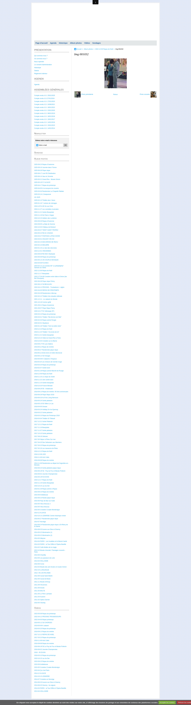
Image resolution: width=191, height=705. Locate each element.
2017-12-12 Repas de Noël (43, 424)
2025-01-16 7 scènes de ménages (45, 203)
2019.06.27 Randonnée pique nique (46, 350)
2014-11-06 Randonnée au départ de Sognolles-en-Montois (51, 464)
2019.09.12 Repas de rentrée (44, 347)
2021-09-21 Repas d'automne (44, 305)
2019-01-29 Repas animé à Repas (45, 489)
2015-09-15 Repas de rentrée (44, 492)
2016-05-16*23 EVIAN (41, 477)
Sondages (96, 43)
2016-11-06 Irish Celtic (41, 457)
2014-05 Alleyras (39, 538)
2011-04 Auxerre (39, 597)
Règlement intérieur (40, 73)
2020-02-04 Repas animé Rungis (45, 320)
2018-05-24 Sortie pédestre (43, 400)
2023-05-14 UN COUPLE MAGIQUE (46, 260)
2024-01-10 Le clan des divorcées (45, 248)
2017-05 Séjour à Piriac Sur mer (45, 439)
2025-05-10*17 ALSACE (42, 182)
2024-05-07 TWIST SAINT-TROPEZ (46, 230)
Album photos (76, 43)
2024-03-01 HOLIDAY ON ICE (44, 239)
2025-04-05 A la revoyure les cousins (46, 188)
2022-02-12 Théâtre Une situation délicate (48, 296)
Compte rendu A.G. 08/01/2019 (44, 113)
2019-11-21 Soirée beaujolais (44, 335)
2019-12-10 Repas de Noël (43, 329)
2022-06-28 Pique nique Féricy (44, 281)
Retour (115, 94)
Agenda (53, 43)
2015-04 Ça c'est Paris (41, 670)
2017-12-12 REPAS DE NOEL (44, 634)
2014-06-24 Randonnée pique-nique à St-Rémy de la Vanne (51, 525)
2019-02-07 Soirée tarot (42, 368)
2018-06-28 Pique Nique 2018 (44, 395)
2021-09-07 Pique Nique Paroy (44, 308)
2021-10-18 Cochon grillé (42, 302)
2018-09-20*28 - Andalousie (43, 389)
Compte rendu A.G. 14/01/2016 (44, 122)
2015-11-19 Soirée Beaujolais (44, 483)
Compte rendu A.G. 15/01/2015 (44, 125)
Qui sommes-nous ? (41, 56)
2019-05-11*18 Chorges (42, 356)
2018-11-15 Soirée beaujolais (44, 383)
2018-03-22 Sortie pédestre (43, 412)
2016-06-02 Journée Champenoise (45, 474)
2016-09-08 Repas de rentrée (44, 460)
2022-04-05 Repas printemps (44, 619)
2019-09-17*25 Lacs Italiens (43, 344)
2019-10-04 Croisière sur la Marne (45, 341)
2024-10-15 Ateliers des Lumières (45, 218)
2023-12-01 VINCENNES (42, 251)
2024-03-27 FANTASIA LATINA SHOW (47, 236)
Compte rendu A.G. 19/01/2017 (44, 119)
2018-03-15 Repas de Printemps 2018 (47, 415)
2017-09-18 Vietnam (41, 436)
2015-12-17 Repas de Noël (43, 480)
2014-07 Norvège (40, 522)
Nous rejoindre (39, 62)
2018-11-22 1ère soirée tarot (43, 380)
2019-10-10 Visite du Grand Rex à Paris (47, 338)
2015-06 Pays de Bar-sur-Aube (44, 501)
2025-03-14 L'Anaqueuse (42, 194)
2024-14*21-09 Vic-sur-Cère (43, 206)
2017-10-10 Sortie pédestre (43, 433)
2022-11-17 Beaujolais (41, 273)
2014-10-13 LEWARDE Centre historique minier (50, 516)
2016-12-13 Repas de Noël (43, 451)
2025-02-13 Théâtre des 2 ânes (44, 200)
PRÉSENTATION (42, 50)
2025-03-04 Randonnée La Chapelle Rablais (49, 191)
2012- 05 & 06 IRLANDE (42, 573)
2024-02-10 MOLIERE (41, 245)
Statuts (36, 70)
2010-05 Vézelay (39, 603)
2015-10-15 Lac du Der (42, 486)
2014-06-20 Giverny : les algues (44, 685)
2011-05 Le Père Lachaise (43, 594)
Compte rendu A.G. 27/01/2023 (44, 101)
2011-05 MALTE (39, 591)
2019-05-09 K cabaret (41, 625)
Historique (63, 43)
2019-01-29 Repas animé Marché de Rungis (49, 371)
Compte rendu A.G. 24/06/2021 (44, 104)
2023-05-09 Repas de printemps (45, 614)
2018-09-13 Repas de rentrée (44, 631)
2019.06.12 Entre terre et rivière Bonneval (48, 353)
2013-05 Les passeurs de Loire (44, 558)
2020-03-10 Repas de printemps (45, 314)
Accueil (79, 49)
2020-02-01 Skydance (41, 323)
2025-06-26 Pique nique (42, 170)
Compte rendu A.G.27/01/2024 (44, 98)
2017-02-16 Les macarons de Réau (46, 448)
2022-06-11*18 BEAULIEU (43, 284)
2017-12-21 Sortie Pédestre (43, 421)
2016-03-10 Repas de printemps (45, 655)
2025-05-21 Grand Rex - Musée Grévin (47, 179)
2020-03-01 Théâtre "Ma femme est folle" (48, 317)
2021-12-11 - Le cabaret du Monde (45, 299)
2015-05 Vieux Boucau (41, 507)
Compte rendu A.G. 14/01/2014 (44, 128)
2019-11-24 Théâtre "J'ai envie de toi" (46, 332)
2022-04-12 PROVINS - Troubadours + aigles (49, 287)
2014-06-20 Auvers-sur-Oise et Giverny (47, 529)
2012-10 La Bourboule (41, 570)
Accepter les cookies (167, 702)
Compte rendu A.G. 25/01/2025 (44, 95)
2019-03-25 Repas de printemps (45, 365)
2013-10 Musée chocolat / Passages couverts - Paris (49, 551)
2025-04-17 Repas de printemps (45, 185)
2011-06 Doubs (39, 588)
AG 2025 (37, 197)
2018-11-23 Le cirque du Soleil (44, 377)
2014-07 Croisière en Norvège (44, 679)
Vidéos (87, 43)
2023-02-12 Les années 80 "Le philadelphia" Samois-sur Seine (49, 266)
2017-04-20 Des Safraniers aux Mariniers (48, 442)
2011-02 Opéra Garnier (42, 600)
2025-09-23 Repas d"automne (44, 164)
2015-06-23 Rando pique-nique (44, 498)
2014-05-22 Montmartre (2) (43, 535)
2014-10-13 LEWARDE (42, 676)
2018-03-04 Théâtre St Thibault (44, 418)
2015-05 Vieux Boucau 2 (42, 504)
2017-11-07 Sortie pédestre (43, 430)
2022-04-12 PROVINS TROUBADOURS (47, 616)
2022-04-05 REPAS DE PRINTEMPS (46, 290)
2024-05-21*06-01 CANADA (43, 233)
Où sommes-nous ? (40, 59)
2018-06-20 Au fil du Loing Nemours (46, 397)
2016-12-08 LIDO (40, 454)
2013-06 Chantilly (40, 555)
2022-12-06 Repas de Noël (43, 270)
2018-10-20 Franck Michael (43, 386)
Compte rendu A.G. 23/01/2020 (44, 110)
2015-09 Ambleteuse (41, 495)
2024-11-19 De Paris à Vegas (44, 215)
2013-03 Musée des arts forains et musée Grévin (50, 567)
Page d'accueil (41, 43)
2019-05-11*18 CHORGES (43, 622)
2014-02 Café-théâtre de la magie (45, 547)
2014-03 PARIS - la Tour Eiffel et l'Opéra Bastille (50, 544)
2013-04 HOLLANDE (41, 561)
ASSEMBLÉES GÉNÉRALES (49, 89)
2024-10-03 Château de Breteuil (45, 227)
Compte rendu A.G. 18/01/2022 (44, 107)
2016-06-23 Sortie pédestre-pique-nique (47, 468)
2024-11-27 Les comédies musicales (46, 209)
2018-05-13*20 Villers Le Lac (44, 403)
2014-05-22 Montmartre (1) (43, 532)
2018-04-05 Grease (40, 406)
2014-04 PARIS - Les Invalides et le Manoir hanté (50, 541)
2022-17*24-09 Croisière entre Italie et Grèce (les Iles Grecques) (50, 277)
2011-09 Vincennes (40, 585)
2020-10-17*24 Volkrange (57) (44, 311)
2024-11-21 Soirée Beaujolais (44, 212)
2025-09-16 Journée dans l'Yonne (45, 167)
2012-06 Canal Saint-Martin (43, 576)
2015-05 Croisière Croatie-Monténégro (47, 510)
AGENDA (39, 79)
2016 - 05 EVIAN (39, 652)
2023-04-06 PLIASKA (41, 263)
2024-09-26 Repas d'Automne (44, 221)
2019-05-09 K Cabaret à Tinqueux (45, 359)
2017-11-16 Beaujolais (41, 427)
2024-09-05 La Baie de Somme (44, 224)
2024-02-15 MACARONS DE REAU (46, 242)
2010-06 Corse (39, 564)
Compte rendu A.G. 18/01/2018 (44, 116)
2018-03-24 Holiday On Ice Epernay (46, 409)
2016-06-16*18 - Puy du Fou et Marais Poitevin (49, 471)
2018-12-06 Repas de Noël (43, 374)
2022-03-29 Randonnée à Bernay (45, 293)
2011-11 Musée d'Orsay (42, 582)
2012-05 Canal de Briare (42, 579)
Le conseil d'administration (43, 65)
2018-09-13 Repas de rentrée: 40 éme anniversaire (51, 392)
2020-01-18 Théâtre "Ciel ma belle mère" (47, 326)
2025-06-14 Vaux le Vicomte (43, 176)
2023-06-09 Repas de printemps (45, 257)
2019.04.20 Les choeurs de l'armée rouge (48, 362)
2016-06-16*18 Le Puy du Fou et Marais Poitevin (50, 646)
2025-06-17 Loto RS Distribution (45, 173)
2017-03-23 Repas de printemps (45, 445)
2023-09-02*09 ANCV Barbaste (44, 254)
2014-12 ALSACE (40, 513)
